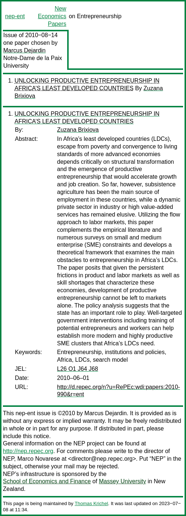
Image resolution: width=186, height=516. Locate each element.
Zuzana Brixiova (78, 130)
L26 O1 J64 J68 (77, 369)
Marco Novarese (38, 459)
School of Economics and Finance (47, 481)
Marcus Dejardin (24, 50)
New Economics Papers (52, 16)
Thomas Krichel (91, 503)
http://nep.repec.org (28, 451)
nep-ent (15, 16)
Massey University (122, 481)
